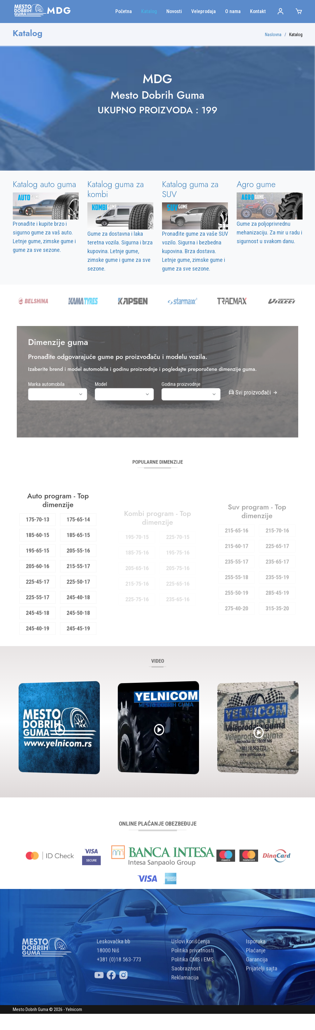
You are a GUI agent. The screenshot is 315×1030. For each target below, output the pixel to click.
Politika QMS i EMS (192, 981)
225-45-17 (37, 604)
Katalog (149, 11)
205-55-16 (78, 572)
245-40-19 (37, 650)
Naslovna (273, 34)
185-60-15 (37, 557)
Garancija (257, 981)
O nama (233, 11)
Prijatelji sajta (261, 990)
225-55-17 (37, 619)
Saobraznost (186, 990)
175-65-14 (78, 541)
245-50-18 (78, 635)
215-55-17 (78, 588)
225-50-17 (78, 604)
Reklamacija (185, 999)
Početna (123, 11)
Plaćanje (256, 972)
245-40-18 (78, 619)
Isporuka (256, 963)
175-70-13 (37, 541)
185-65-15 (78, 557)
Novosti (174, 11)
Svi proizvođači (222, 389)
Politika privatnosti (192, 972)
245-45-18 (37, 635)
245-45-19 (78, 650)
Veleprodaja (203, 11)
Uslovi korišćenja (190, 963)
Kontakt (258, 11)
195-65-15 (37, 572)
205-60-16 (37, 588)
